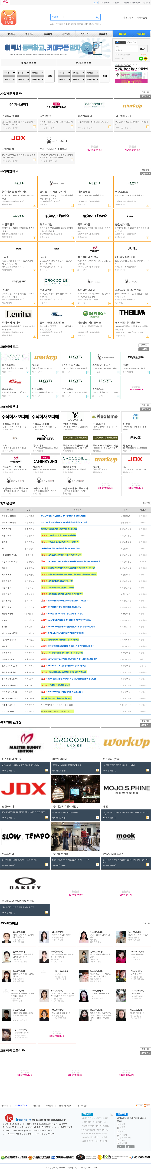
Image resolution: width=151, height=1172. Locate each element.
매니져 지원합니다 (137, 1013)
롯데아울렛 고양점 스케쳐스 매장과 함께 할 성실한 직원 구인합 (72, 679)
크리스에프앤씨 (8, 711)
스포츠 (122, 1140)
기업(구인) (133, 42)
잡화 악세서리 (125, 1137)
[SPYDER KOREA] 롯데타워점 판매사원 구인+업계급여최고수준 (72, 659)
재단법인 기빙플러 (10, 685)
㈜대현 (6, 290)
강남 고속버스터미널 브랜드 (15, 427)
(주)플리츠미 (99, 424)
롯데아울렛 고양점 (10, 678)
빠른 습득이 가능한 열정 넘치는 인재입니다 (23, 955)
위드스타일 (46, 224)
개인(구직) (122, 42)
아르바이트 (54, 24)
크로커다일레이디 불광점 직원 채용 (62, 535)
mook (5, 257)
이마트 (86, 24)
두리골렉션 (46, 290)
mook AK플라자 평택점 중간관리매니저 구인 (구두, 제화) (69, 620)
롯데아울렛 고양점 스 (52, 322)
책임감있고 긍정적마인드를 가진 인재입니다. (100, 975)
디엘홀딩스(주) (8, 704)
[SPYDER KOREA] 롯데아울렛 (75, 492)
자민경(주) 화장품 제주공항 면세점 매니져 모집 (56, 123)
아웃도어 (123, 1142)
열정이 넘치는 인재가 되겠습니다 (100, 955)
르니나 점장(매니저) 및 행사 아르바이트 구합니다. (18, 328)
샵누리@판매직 (137, 954)
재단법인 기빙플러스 (89, 322)
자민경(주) (38, 467)
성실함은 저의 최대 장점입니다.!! (24, 975)
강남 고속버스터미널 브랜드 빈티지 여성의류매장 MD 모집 (63, 516)
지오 (5, 445)
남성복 (122, 1126)
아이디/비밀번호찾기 (122, 54)
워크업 (35, 365)
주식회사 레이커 (11, 322)
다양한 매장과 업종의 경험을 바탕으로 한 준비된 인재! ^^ (62, 994)
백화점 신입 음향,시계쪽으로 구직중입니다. (23, 1014)
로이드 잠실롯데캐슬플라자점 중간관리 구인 (18, 230)
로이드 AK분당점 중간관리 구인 (91, 195)
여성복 (122, 1124)
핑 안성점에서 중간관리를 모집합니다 (57, 711)
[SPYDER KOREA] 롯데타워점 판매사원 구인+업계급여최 (94, 295)
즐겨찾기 (146, 2)
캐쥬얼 (122, 1129)
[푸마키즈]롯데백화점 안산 (45, 447)
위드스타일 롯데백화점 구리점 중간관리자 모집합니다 (56, 230)
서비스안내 (136, 2)
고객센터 (125, 2)
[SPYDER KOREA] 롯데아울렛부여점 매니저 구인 (131, 295)
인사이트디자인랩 (9, 691)
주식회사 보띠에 (11, 424)
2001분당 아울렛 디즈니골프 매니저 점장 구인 (93, 123)
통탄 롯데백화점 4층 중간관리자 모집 (57, 704)
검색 (50, 76)
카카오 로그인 (146, 59)
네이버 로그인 (141, 59)
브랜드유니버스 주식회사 (15, 488)
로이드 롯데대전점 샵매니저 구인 (129, 195)
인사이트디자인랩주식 (128, 322)
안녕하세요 (136, 993)
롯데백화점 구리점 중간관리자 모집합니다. (94, 230)
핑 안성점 (128, 445)
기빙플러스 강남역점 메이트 (89, 326)
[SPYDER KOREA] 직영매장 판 (15, 492)
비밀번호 (119, 50)
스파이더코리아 (86, 290)
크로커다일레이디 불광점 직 (74, 470)
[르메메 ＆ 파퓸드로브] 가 (105, 447)
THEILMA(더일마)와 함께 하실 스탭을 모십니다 (131, 328)
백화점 (60, 24)
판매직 (73, 24)
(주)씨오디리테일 (125, 257)
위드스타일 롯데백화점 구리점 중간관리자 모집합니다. (68, 600)
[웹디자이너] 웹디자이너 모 (14, 449)
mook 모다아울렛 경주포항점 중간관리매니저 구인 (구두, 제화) (71, 626)
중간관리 (79, 24)
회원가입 (144, 54)
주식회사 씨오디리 (10, 698)
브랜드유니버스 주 (101, 365)
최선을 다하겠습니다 (100, 993)
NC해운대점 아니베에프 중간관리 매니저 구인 (132, 230)
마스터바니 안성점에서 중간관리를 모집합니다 (94, 262)
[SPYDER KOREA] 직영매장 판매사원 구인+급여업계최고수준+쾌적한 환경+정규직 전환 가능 (56, 156)
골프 (121, 1132)
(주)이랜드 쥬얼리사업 (14, 192)
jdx (124, 467)
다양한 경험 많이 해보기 (62, 934)
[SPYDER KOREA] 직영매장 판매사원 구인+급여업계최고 (56, 197)
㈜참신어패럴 (122, 224)
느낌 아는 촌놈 (136, 973)
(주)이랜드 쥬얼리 (71, 365)
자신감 (58, 973)
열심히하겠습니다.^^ (23, 1032)
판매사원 (67, 24)
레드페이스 (7, 389)
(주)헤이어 (38, 445)
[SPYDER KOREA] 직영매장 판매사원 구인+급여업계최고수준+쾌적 (74, 561)
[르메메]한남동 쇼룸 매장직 (75, 449)
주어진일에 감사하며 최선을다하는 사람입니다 (22, 994)
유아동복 (123, 1134)
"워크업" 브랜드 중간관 (42, 368)
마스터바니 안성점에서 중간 (15, 470)
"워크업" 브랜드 (100, 469)
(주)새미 (127, 424)
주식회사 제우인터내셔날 (75, 445)
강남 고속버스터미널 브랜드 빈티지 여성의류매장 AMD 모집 (18, 123)
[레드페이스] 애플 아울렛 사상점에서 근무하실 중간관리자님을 (72, 574)
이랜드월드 (83, 192)
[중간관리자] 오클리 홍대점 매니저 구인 (132, 262)
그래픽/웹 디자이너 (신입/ (135, 426)
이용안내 (116, 2)
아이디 (118, 46)
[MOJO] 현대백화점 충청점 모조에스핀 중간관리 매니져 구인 (71, 568)
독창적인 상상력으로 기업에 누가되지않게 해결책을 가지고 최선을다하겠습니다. (100, 1016)
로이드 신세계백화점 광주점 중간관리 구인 (18, 197)
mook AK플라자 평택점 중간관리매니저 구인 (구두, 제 (18, 262)
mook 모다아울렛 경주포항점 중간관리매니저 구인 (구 (56, 262)
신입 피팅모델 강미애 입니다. (100, 935)
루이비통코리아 (70, 424)
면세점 (91, 24)
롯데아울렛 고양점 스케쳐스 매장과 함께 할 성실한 (56, 328)
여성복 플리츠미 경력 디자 (105, 426)
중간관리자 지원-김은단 (138, 934)
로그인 (95, 2)
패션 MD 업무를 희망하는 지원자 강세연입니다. (62, 955)
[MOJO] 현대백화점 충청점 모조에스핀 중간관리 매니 (18, 295)
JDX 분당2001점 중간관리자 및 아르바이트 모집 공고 (18, 157)
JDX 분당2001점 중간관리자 (135, 470)
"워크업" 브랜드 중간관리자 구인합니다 (131, 123)
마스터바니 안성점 (87, 257)
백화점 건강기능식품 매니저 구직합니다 (23, 935)
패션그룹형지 (8, 365)
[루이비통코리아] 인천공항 (75, 426)
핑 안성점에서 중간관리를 (135, 447)
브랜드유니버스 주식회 (53, 192)
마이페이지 (105, 2)
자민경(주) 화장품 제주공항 (44, 470)
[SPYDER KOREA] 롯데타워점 (45, 492)
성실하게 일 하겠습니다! (62, 1013)
